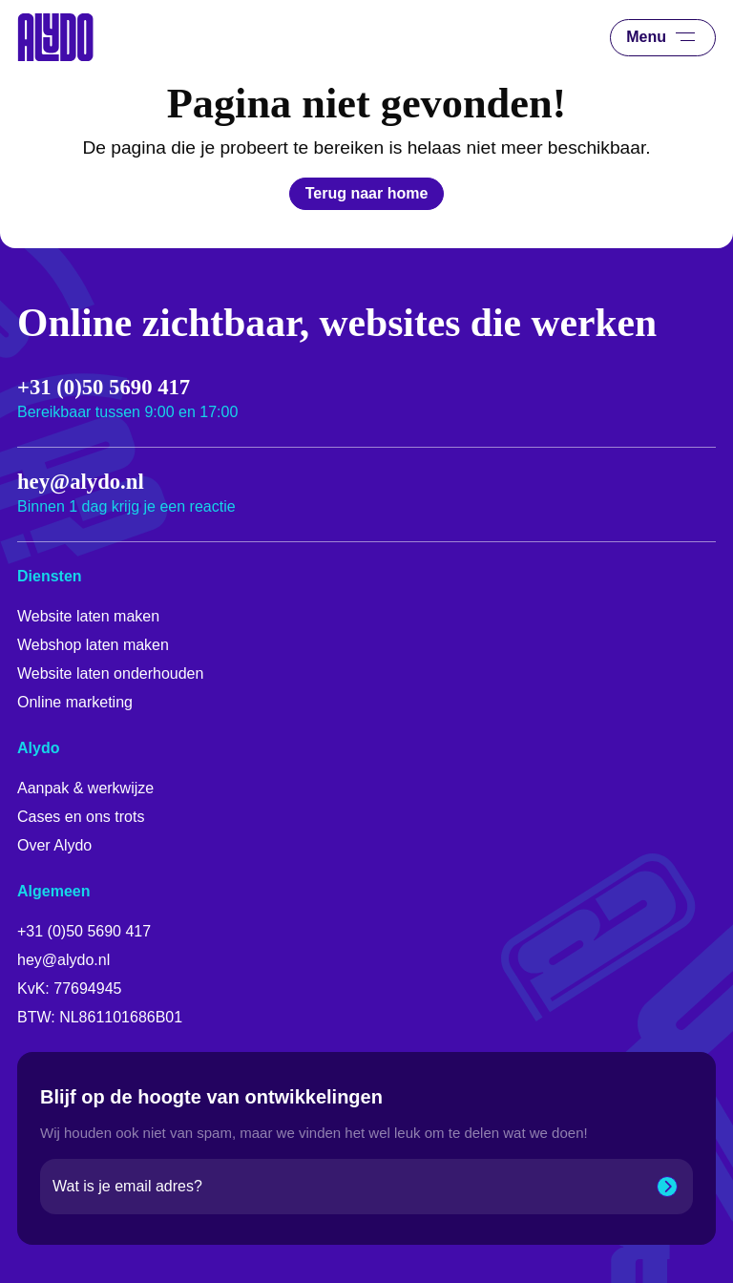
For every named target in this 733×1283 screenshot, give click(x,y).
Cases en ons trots (80, 817)
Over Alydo (54, 845)
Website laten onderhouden (110, 673)
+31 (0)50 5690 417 (103, 387)
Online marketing (75, 702)
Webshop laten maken (93, 645)
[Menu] (683, 38)
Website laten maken (88, 616)
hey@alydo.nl (80, 482)
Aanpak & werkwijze (85, 788)
